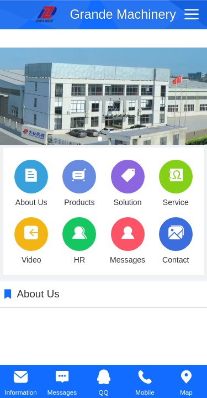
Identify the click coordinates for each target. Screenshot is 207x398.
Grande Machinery (123, 14)
